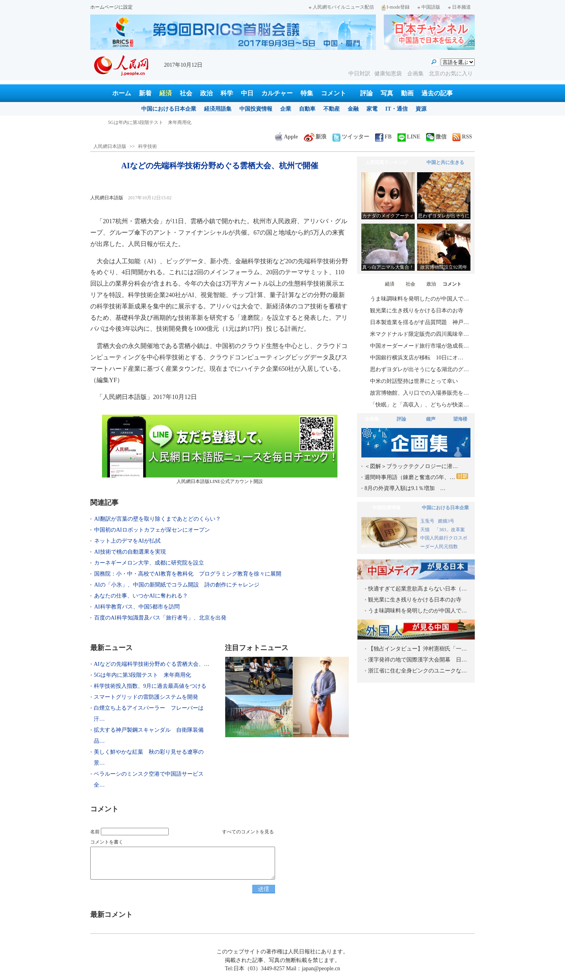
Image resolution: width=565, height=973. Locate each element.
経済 (165, 93)
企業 (285, 109)
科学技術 (147, 146)
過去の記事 (437, 93)
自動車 (307, 109)
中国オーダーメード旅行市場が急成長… (419, 346)
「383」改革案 (449, 529)
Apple (286, 137)
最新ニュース (111, 648)
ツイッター (350, 137)
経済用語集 (217, 109)
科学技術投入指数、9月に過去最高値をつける (150, 686)
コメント (333, 93)
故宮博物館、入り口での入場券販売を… (419, 393)
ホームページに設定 (111, 7)
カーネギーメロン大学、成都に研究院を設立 (149, 563)
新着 (145, 93)
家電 (371, 109)
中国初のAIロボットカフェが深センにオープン (152, 530)
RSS (462, 137)
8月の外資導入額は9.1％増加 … (405, 488)
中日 (247, 93)
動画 (407, 93)
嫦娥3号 (446, 521)
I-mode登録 (396, 7)
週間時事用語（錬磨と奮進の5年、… (416, 476)
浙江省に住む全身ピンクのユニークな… (417, 671)
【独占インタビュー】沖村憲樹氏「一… (417, 649)
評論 (366, 93)
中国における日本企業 (168, 109)
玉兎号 (427, 521)
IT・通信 (396, 109)
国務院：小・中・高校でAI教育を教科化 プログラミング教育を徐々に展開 (187, 574)
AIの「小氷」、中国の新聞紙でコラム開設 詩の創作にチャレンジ (176, 585)
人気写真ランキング (386, 162)
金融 (353, 109)
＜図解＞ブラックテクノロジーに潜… (411, 466)
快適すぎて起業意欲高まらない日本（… (417, 589)
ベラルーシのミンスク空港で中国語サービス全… (149, 779)
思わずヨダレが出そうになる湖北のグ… (419, 369)
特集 (307, 93)
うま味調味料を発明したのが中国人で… (419, 299)
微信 (436, 137)
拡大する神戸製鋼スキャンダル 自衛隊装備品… (149, 735)
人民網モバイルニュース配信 (341, 7)
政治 (206, 93)
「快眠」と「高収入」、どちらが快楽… (419, 405)
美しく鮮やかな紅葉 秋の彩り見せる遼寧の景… (149, 757)
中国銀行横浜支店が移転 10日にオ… (416, 358)
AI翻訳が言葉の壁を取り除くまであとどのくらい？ (157, 519)
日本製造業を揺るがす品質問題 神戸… (419, 322)
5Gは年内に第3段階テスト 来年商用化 (142, 675)
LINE (408, 137)
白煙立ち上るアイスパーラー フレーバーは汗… (149, 713)
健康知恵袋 (388, 74)
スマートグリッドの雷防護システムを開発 (146, 697)
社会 (186, 93)
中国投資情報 (255, 109)
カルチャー (277, 93)
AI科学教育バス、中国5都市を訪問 (137, 607)
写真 (387, 93)
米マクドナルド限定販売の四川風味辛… (419, 334)
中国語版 (428, 7)
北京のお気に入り (451, 74)
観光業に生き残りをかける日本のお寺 (416, 310)
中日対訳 (359, 74)
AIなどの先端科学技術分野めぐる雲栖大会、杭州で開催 (167, 122)
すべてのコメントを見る (248, 832)
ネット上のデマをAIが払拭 (127, 541)
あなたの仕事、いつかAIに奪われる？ (141, 596)
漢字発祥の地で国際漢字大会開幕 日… (417, 660)
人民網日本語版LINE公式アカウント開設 (219, 449)
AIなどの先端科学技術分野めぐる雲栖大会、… (152, 664)
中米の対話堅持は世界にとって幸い (414, 381)
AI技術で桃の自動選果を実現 (130, 552)
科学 (227, 93)
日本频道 (459, 7)
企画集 (416, 74)
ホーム (121, 93)
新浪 (315, 137)
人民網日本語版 (109, 146)
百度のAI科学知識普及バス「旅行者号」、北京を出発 (165, 618)
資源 (421, 109)
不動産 (331, 109)
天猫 (425, 529)
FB (383, 137)
